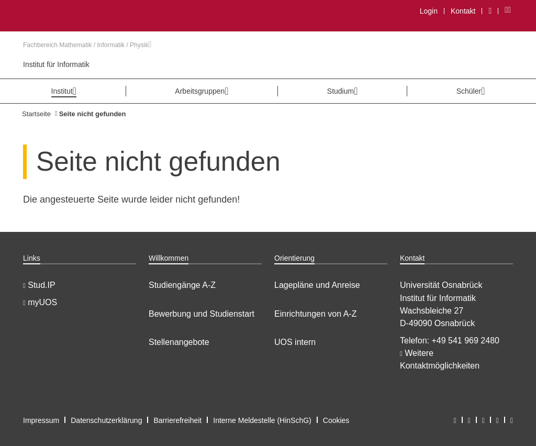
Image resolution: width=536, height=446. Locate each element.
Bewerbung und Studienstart (201, 313)
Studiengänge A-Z (182, 285)
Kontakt (463, 11)
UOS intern (295, 342)
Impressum (41, 420)
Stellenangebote (179, 342)
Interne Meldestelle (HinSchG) (262, 420)
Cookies (336, 420)
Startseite (36, 114)
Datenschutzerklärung (106, 420)
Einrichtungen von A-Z (315, 313)
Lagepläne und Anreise (317, 285)
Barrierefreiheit (177, 420)
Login (429, 11)
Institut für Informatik (56, 64)
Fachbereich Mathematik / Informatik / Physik (87, 45)
